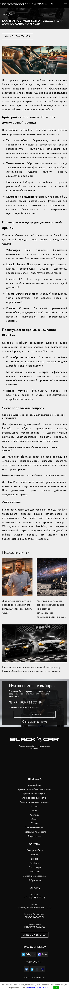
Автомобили (34, 784)
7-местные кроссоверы (34, 875)
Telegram (34, 714)
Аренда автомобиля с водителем (34, 789)
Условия (34, 806)
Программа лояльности (34, 831)
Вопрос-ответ (34, 836)
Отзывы (34, 819)
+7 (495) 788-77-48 (43, 3)
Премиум (34, 854)
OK (56, 987)
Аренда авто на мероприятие (34, 802)
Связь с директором (34, 934)
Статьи (34, 823)
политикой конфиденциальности (39, 987)
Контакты (34, 814)
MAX (42, 954)
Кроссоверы (34, 867)
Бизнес (34, 858)
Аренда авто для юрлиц (34, 797)
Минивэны (35, 871)
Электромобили (35, 850)
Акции (34, 810)
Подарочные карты (34, 827)
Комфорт (34, 863)
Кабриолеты (34, 880)
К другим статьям (17, 36)
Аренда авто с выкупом (34, 793)
